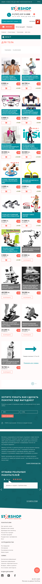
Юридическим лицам (7, 528)
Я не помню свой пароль (8, 567)
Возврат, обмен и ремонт (8, 565)
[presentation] (1, 489)
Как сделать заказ (6, 526)
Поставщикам (5, 546)
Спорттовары (11, 32)
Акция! (3, 1)
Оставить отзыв (32, 501)
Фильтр (6, 37)
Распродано (27, 260)
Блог (2, 539)
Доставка (16, 1)
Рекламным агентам (7, 550)
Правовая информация (8, 561)
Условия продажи (6, 534)
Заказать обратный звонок (9, 563)
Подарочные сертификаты (9, 536)
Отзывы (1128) (10, 1)
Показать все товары (31, 363)
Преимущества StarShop (8, 530)
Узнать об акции (7, 416)
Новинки (29, 27)
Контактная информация (8, 559)
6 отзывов (36, 199)
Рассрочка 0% (28, 1)
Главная (3, 32)
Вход (38, 1)
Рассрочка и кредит (7, 532)
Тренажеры (20, 32)
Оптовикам (4, 548)
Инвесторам (5, 552)
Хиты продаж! (20, 27)
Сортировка (8, 50)
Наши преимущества (33, 463)
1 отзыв (37, 130)
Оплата (22, 1)
